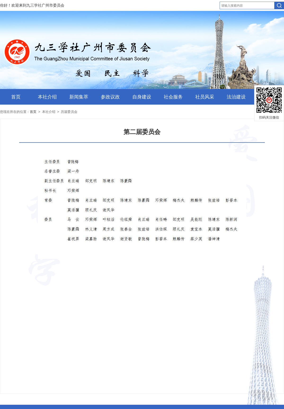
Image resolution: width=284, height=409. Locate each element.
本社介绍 (47, 96)
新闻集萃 (78, 96)
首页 (16, 96)
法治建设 (236, 96)
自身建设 (141, 96)
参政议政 (110, 96)
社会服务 (173, 96)
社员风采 (204, 96)
